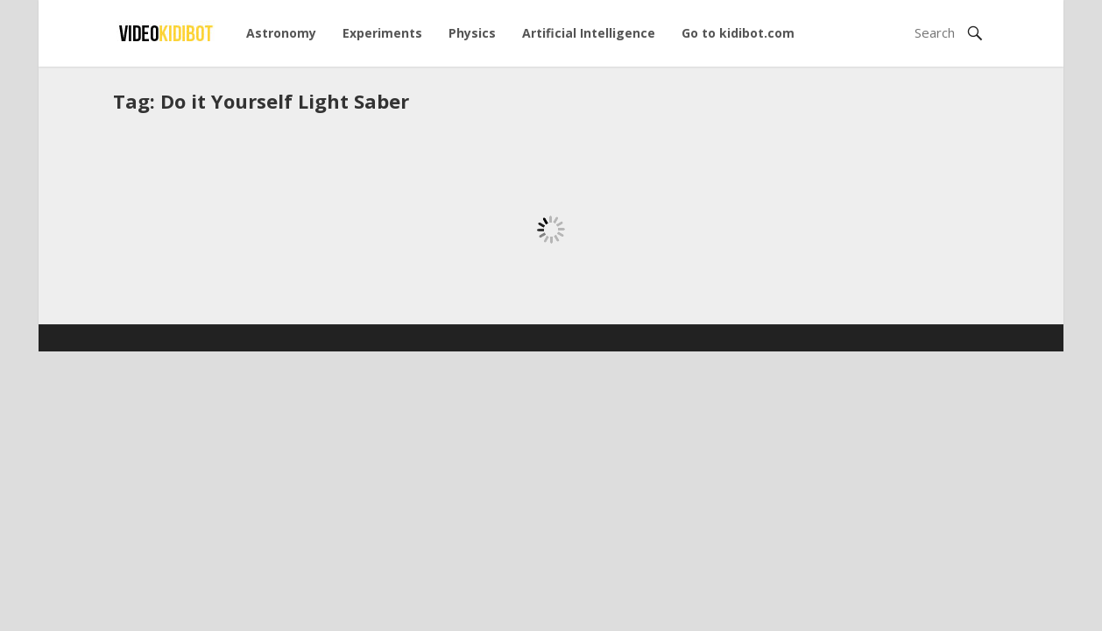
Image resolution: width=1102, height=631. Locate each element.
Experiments (382, 33)
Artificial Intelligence (588, 33)
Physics (472, 33)
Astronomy (281, 33)
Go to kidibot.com (738, 33)
